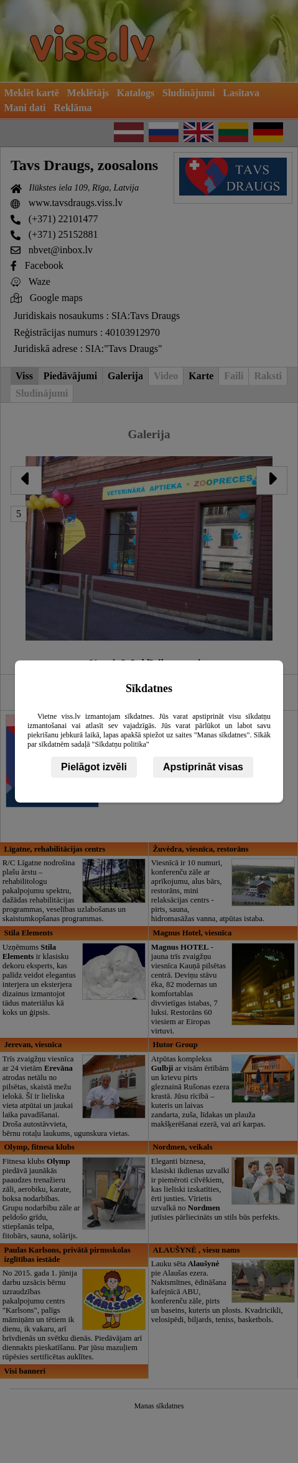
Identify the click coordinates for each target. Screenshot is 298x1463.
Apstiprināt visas (203, 767)
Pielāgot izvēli (94, 767)
